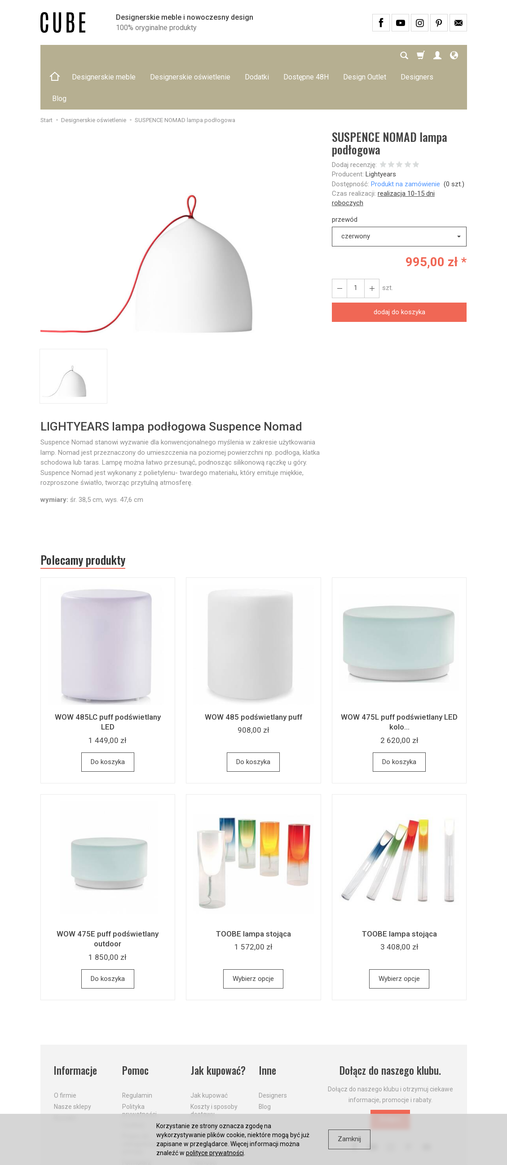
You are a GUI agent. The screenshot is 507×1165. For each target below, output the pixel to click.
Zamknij (349, 1139)
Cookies (133, 1082)
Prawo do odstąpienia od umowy (143, 1100)
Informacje (75, 1027)
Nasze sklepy (72, 1063)
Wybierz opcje (253, 936)
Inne (267, 1027)
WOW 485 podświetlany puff (253, 673)
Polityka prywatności (139, 1066)
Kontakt (65, 1074)
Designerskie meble (104, 55)
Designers (273, 1051)
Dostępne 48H (306, 55)
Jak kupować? (218, 1027)
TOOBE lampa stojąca (253, 890)
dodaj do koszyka (399, 269)
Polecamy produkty (83, 516)
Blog (265, 1063)
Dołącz (390, 1077)
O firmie (65, 1051)
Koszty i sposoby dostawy (214, 1066)
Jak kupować (209, 1051)
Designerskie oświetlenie (190, 55)
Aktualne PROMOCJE (207, 1085)
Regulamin (137, 1051)
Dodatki (257, 55)
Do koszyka (108, 719)
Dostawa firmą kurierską (211, 1104)
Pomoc (136, 1027)
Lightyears (381, 131)
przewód (344, 176)
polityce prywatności (215, 1152)
